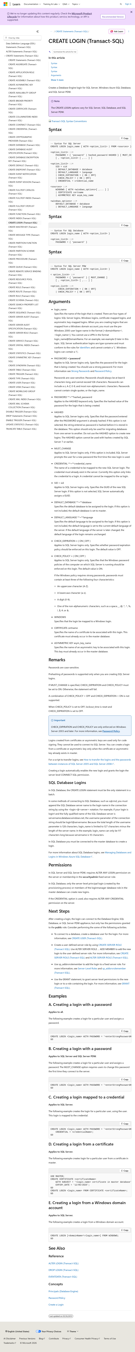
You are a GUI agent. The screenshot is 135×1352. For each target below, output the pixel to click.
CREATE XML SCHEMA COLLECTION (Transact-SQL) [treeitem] (21, 405)
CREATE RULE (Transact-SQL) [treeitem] (21, 295)
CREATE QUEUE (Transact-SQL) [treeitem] (22, 266)
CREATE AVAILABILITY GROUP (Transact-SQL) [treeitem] (22, 94)
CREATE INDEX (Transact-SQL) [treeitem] (22, 218)
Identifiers (85, 347)
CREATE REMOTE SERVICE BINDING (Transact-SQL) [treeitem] (24, 273)
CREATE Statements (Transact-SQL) (71, 31)
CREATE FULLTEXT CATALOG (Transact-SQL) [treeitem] (21, 192)
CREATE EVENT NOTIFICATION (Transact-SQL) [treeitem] (22, 176)
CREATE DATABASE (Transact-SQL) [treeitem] (24, 145)
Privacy (65, 1338)
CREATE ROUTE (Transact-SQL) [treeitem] (22, 291)
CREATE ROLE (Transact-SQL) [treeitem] (21, 287)
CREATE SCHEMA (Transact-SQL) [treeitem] (23, 300)
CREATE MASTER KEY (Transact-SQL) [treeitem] (23, 228)
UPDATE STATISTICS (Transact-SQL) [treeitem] (22, 424)
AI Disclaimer (10, 1338)
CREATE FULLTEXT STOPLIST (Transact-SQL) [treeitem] (21, 208)
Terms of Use (110, 1338)
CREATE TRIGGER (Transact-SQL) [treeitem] (23, 374)
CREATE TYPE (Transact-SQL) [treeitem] (21, 378)
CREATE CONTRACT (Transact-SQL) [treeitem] (24, 124)
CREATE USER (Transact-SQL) (87, 938)
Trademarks (9, 1342)
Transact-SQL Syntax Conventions (69, 121)
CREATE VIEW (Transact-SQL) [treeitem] (21, 387)
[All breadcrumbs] (51, 31)
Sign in (128, 3)
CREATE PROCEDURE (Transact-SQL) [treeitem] (22, 260)
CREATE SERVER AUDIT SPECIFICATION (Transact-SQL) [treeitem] (22, 326)
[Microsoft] (6, 4)
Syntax (54, 63)
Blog (41, 1338)
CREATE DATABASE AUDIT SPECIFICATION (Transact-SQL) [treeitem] (22, 151)
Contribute (54, 1338)
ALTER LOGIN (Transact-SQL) (64, 1263)
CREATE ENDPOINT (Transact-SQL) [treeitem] (24, 169)
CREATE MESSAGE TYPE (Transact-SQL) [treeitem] (24, 236)
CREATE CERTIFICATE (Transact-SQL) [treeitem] (22, 110)
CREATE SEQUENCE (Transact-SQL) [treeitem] (24, 312)
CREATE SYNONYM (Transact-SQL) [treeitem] (24, 365)
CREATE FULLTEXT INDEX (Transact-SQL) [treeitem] (24, 200)
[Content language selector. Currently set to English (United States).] (17, 1331)
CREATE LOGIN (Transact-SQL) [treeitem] (22, 222)
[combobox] (22, 37)
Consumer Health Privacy (86, 1338)
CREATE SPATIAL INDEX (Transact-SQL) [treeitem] (24, 347)
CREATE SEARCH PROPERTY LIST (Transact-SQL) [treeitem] (23, 306)
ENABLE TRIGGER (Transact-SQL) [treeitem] (21, 420)
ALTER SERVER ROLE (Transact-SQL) (109, 957)
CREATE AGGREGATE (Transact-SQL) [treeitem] (22, 66)
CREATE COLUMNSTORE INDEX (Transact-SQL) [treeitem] (22, 118)
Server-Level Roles (87, 968)
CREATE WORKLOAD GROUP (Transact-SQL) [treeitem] (21, 393)
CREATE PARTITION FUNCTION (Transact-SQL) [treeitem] (22, 244)
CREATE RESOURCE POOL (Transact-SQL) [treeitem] (20, 281)
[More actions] (128, 31)
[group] (90, 175)
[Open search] (121, 4)
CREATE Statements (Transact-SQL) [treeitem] (24, 60)
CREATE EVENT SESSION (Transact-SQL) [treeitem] (24, 184)
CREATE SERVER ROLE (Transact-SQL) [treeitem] (23, 334)
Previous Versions (27, 1338)
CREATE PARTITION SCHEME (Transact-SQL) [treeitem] (21, 252)
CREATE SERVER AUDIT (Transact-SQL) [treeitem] (23, 318)
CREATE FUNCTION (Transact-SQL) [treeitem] (24, 214)
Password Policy (103, 371)
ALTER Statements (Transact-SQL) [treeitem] (21, 51)
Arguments (56, 75)
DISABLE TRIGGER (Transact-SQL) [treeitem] (21, 411)
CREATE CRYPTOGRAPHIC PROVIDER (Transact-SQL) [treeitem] (20, 139)
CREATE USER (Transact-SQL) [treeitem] (21, 382)
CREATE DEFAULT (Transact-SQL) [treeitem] (23, 165)
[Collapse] (37, 31)
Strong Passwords (80, 371)
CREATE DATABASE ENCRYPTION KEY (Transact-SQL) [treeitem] (23, 159)
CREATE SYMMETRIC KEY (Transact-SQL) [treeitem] (24, 359)
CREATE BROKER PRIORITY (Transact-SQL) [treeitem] (20, 102)
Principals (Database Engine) (63, 1291)
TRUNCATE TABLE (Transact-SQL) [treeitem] (21, 428)
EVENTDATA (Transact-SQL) (63, 1276)
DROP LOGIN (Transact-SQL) (63, 1269)
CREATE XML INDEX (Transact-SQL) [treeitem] (24, 399)
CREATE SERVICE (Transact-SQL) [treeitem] (23, 340)
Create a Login (56, 1304)
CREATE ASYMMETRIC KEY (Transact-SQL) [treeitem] (20, 86)
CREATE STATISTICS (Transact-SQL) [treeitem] (24, 353)
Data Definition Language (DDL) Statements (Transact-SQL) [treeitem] (20, 45)
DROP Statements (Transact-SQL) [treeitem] (21, 415)
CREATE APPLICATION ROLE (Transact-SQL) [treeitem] (21, 74)
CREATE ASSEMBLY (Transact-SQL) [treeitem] (24, 80)
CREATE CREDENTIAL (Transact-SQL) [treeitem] (22, 131)
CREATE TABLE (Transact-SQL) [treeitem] (22, 369)
